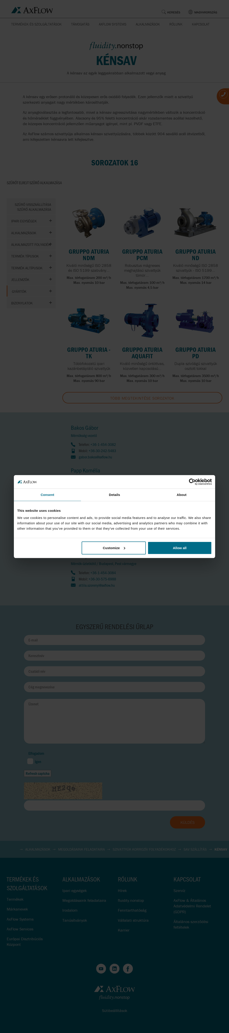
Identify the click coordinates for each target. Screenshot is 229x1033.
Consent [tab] (47, 495)
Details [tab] (114, 495)
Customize (114, 548)
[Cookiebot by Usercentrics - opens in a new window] (192, 482)
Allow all (180, 548)
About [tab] (182, 495)
